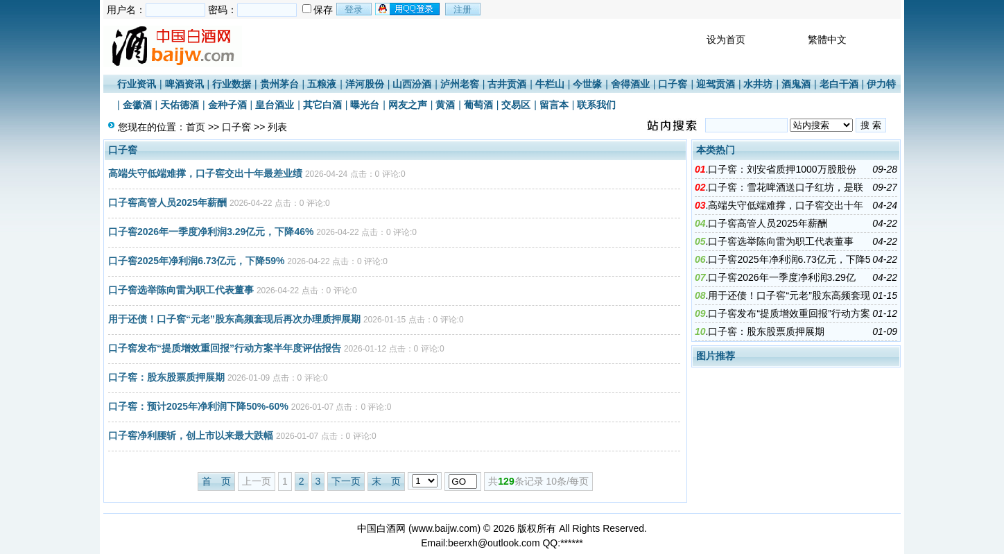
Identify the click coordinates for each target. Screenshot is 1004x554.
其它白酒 (322, 104)
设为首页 (726, 39)
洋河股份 (364, 83)
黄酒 (445, 104)
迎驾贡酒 (715, 83)
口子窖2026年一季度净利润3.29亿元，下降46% (210, 231)
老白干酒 (839, 83)
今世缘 (587, 83)
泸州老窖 (459, 83)
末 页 (386, 481)
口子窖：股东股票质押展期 (166, 377)
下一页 (346, 481)
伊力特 (881, 83)
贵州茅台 (279, 83)
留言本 (554, 104)
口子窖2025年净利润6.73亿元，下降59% (196, 260)
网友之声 (407, 104)
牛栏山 (549, 83)
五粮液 (321, 83)
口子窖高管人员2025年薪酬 (167, 202)
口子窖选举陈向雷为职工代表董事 (181, 289)
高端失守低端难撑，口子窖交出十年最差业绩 (205, 173)
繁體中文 (827, 39)
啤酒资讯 (184, 83)
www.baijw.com (445, 528)
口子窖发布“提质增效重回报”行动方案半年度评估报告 (224, 348)
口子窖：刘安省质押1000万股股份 (782, 169)
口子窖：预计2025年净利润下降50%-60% (198, 406)
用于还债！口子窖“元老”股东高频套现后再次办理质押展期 (234, 318)
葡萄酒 (478, 104)
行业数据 (231, 83)
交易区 (515, 104)
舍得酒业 (630, 83)
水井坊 (757, 83)
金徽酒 (137, 104)
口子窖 (672, 83)
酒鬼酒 (796, 83)
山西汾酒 (411, 83)
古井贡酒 (506, 83)
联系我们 (596, 104)
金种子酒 (227, 104)
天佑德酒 (179, 104)
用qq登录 (408, 9)
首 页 (216, 481)
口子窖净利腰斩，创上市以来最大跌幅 (190, 435)
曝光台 (364, 104)
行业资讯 (136, 83)
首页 (195, 126)
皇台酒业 (274, 104)
